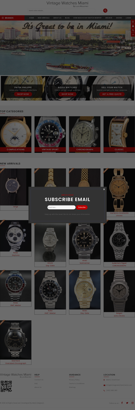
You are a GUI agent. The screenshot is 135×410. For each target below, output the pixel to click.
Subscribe (81, 207)
